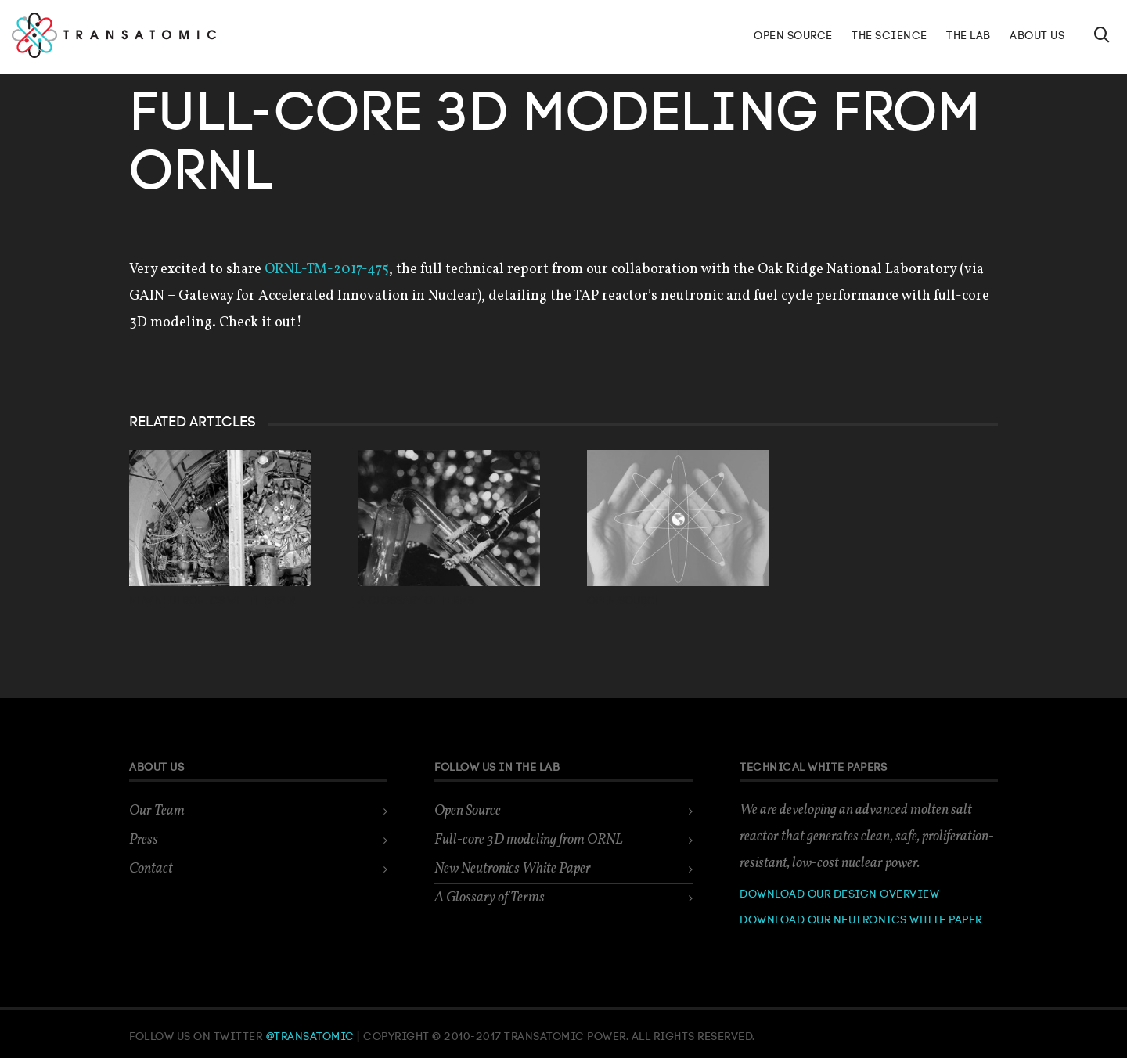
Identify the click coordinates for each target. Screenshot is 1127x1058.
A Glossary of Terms (416, 601)
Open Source (793, 36)
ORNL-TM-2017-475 (327, 269)
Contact (151, 869)
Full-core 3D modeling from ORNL (528, 840)
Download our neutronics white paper (861, 920)
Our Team (157, 811)
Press (143, 840)
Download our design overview (839, 894)
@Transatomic (311, 1036)
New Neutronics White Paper (212, 601)
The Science (889, 36)
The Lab (968, 36)
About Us (1037, 36)
